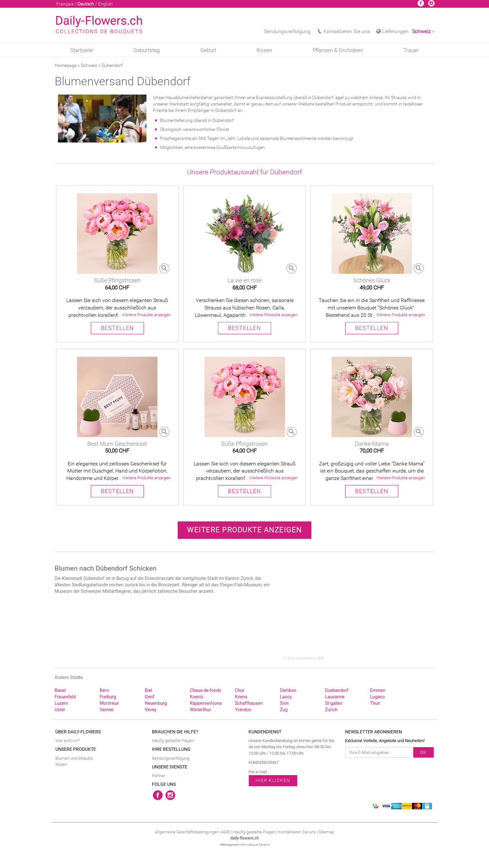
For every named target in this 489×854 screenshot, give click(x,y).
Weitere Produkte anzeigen (244, 530)
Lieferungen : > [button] (405, 31)
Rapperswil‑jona (206, 703)
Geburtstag (146, 50)
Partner (158, 775)
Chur (239, 690)
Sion (284, 703)
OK (423, 752)
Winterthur (200, 709)
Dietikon (288, 690)
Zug (284, 709)
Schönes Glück (371, 280)
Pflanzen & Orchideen (338, 50)
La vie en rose (245, 280)
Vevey (151, 709)
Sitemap (326, 832)
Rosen (264, 50)
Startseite (81, 50)
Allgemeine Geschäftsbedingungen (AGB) (192, 832)
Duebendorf (337, 690)
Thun (375, 703)
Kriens (241, 696)
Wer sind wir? (67, 740)
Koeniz (196, 696)
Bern (104, 690)
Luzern (61, 703)
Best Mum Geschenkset (117, 443)
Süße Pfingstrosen (117, 280)
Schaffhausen (249, 703)
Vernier (107, 709)
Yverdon (243, 709)
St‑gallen (334, 703)
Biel (148, 690)
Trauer (411, 50)
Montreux (109, 703)
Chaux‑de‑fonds (205, 690)
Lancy (286, 696)
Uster (60, 709)
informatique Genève (254, 844)
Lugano (377, 696)
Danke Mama (372, 443)
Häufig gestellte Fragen (173, 740)
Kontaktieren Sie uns (343, 31)
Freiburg (108, 696)
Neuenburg (156, 703)
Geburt (208, 50)
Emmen (378, 690)
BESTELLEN (117, 328)
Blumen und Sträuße (74, 758)
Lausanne (335, 696)
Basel (60, 690)
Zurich (331, 709)
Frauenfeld (65, 696)
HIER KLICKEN (273, 780)
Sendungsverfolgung (287, 31)
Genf (150, 696)
